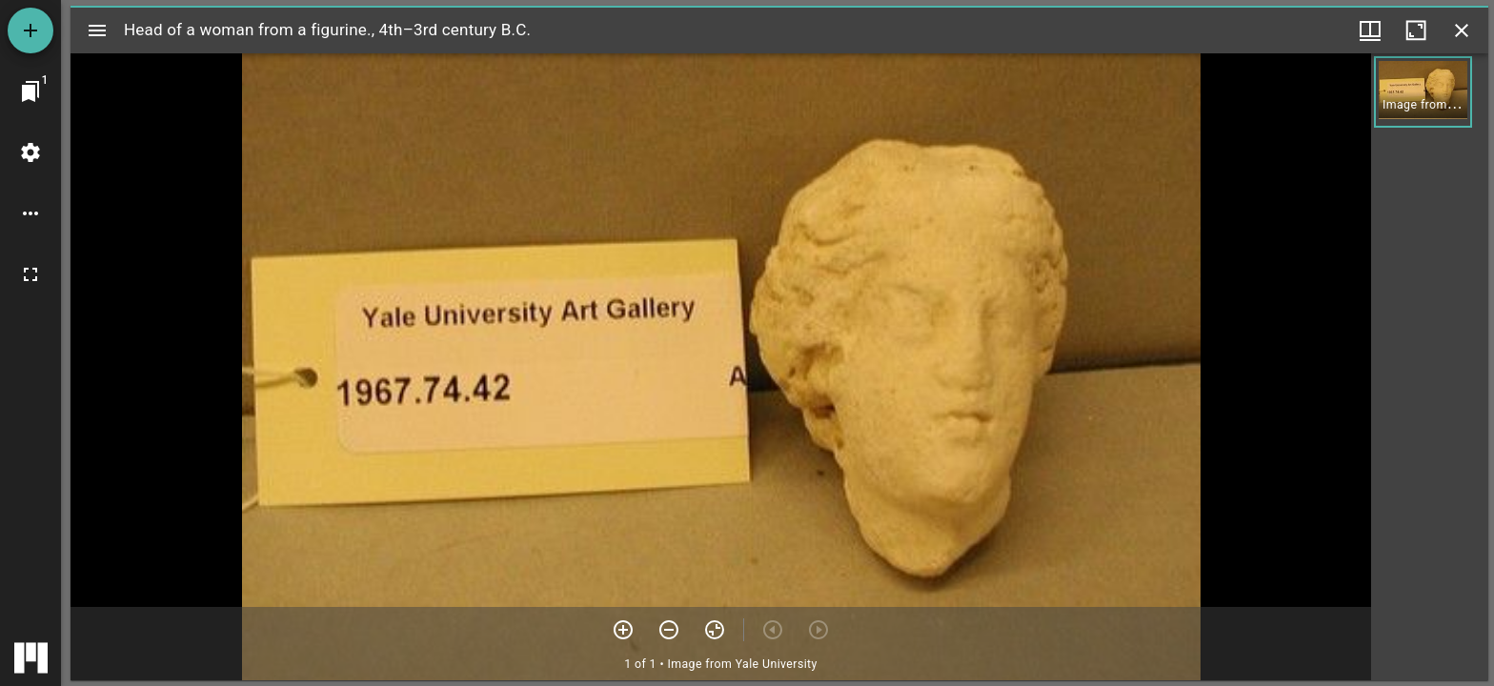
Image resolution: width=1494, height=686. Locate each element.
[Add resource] (30, 30)
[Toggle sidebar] (97, 30)
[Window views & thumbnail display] (1370, 30)
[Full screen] (30, 274)
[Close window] (1461, 30)
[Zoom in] (623, 630)
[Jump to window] (30, 91)
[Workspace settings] (30, 152)
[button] (1423, 92)
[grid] (1429, 366)
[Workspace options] (30, 213)
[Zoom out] (669, 630)
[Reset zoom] (714, 630)
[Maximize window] (1416, 30)
